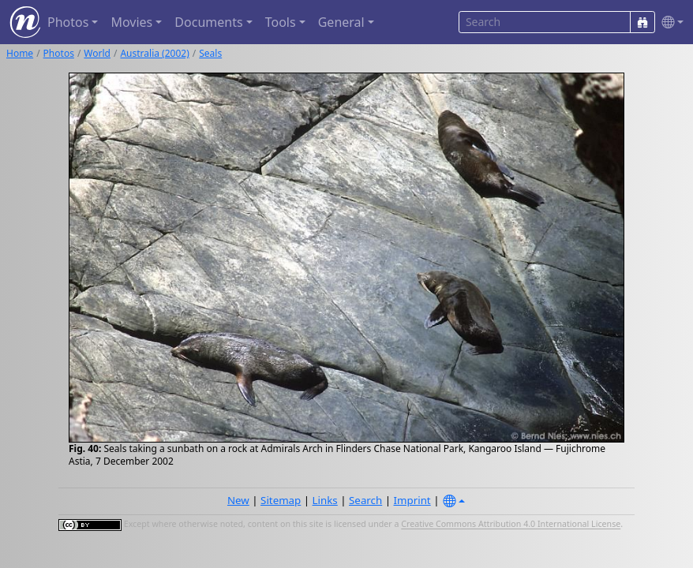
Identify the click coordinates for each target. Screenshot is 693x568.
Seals (210, 53)
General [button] (341, 22)
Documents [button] (208, 22)
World (97, 53)
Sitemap (280, 500)
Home (19, 53)
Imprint (412, 500)
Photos (58, 53)
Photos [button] (67, 22)
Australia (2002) (154, 53)
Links (325, 500)
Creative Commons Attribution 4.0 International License (510, 524)
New (238, 500)
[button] (669, 22)
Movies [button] (131, 22)
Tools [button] (280, 22)
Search (365, 500)
